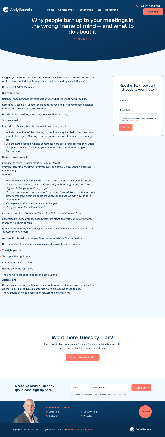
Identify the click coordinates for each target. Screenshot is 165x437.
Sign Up (125, 127)
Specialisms (65, 10)
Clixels (90, 429)
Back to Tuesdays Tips (82, 370)
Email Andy (53, 412)
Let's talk (153, 12)
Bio (99, 10)
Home (50, 10)
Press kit (86, 416)
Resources (111, 10)
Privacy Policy (133, 120)
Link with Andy (89, 412)
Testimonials (86, 10)
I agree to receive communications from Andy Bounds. (139, 119)
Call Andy (52, 416)
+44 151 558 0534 (148, 6)
